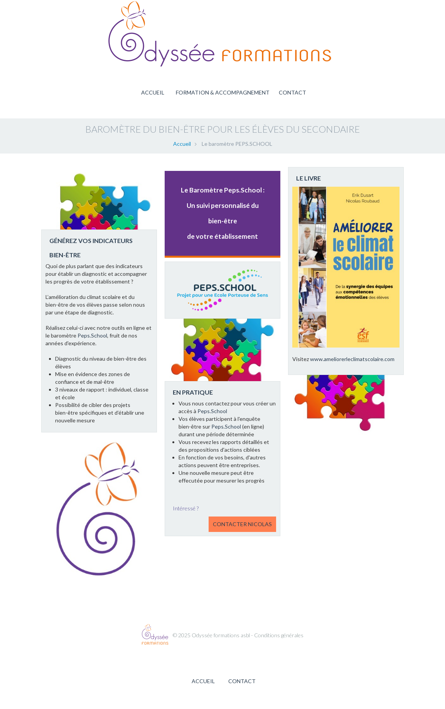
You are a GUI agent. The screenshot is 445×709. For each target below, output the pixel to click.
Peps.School (92, 335)
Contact (292, 92)
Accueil (152, 92)
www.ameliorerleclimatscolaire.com (352, 359)
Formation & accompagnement (223, 92)
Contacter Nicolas (242, 524)
